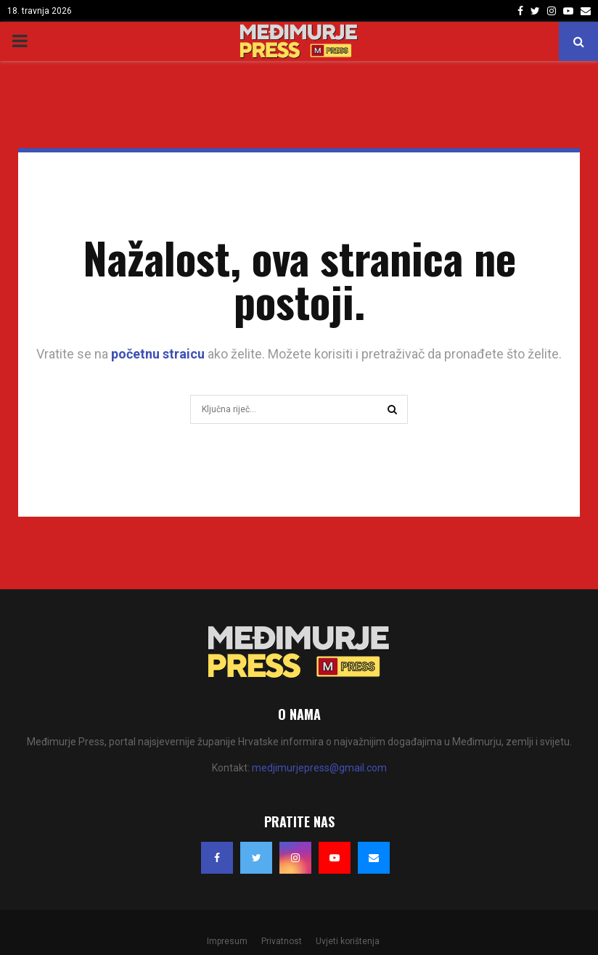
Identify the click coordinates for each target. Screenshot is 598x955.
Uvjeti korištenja (348, 941)
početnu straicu (158, 353)
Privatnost (281, 941)
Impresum (227, 941)
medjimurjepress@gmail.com (319, 768)
